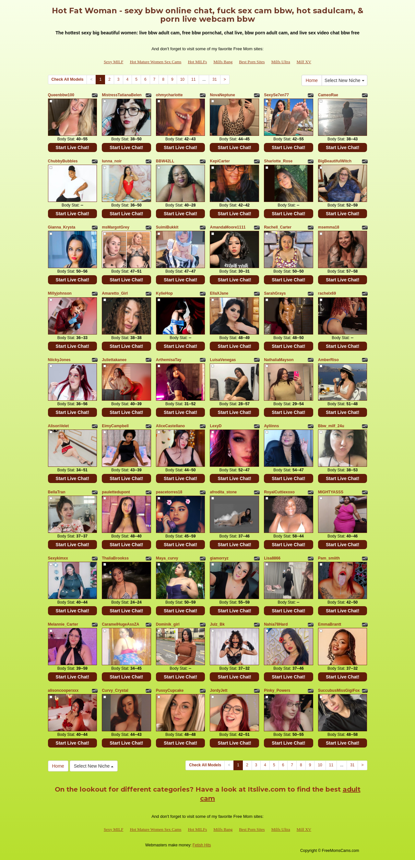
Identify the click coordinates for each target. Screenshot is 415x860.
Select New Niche (344, 80)
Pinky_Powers (277, 690)
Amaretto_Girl (115, 293)
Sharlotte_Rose (278, 161)
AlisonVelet (58, 426)
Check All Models (68, 79)
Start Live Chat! (72, 147)
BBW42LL (165, 161)
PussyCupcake (170, 690)
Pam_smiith (329, 558)
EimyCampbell (115, 426)
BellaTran (56, 492)
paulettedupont (116, 492)
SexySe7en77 (276, 95)
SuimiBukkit (167, 227)
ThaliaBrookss (115, 558)
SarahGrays (275, 293)
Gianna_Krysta (62, 227)
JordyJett (218, 690)
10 (182, 79)
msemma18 (328, 227)
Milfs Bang (222, 61)
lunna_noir (112, 161)
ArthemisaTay (168, 360)
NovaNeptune (222, 95)
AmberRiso (328, 360)
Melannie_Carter (63, 624)
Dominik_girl (168, 624)
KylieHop (164, 293)
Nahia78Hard (276, 624)
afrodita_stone (223, 492)
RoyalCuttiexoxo (279, 492)
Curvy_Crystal (115, 690)
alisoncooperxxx (63, 690)
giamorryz (219, 558)
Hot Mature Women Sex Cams (155, 61)
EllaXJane (219, 293)
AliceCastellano (170, 426)
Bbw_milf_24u (331, 426)
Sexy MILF (113, 61)
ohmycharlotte (169, 95)
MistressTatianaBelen (122, 95)
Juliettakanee (114, 360)
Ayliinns (271, 426)
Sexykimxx (58, 558)
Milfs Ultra (280, 61)
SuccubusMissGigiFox (339, 690)
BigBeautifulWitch (334, 161)
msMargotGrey (115, 227)
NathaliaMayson (278, 360)
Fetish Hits (202, 845)
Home (312, 80)
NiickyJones (59, 360)
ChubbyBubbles (63, 161)
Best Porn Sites (252, 61)
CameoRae (328, 95)
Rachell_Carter (277, 227)
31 (214, 79)
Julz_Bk (217, 624)
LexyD (215, 426)
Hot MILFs (197, 61)
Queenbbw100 (61, 95)
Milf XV (304, 61)
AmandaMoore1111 (227, 227)
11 (193, 79)
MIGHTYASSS (330, 492)
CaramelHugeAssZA (120, 624)
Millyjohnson (60, 293)
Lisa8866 (272, 558)
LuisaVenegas (223, 360)
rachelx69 (327, 293)
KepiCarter (220, 161)
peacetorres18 (169, 492)
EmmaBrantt (329, 624)
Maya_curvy (167, 558)
